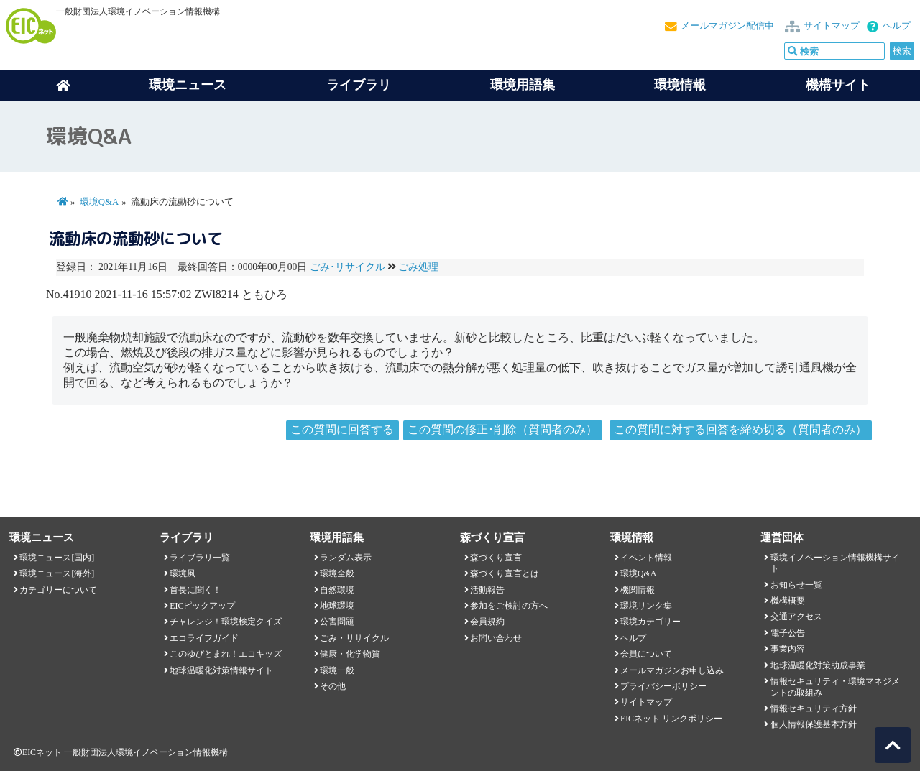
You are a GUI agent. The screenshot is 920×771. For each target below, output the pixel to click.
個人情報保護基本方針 (813, 724)
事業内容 (787, 649)
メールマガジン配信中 (727, 26)
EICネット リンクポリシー (671, 719)
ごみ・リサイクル (354, 638)
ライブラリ (358, 85)
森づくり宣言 (496, 558)
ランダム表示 (346, 558)
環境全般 (337, 573)
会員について (646, 654)
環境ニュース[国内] (56, 558)
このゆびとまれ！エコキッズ (226, 654)
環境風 (183, 573)
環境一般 (337, 670)
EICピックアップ (202, 606)
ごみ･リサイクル (347, 267)
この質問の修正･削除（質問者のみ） (502, 429)
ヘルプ (897, 26)
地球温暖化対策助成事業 (817, 665)
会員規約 (487, 622)
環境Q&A (99, 202)
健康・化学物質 (350, 654)
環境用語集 (522, 85)
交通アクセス (796, 616)
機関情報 (637, 590)
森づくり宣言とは (504, 573)
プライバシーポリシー (663, 686)
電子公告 (787, 633)
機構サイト (838, 85)
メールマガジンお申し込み (672, 670)
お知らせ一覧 (796, 585)
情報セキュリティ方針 (813, 708)
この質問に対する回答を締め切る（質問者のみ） (740, 429)
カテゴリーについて (58, 590)
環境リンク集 (646, 606)
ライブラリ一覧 (200, 558)
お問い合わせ (496, 638)
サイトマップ (832, 26)
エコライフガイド (204, 638)
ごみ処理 (418, 267)
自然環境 (337, 590)
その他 (333, 686)
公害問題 (337, 622)
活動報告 (487, 590)
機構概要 (787, 601)
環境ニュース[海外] (56, 573)
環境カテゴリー (650, 622)
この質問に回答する (342, 429)
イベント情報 (646, 558)
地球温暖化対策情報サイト (221, 670)
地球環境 (337, 606)
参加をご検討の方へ (509, 606)
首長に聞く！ (195, 590)
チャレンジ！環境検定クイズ (226, 622)
